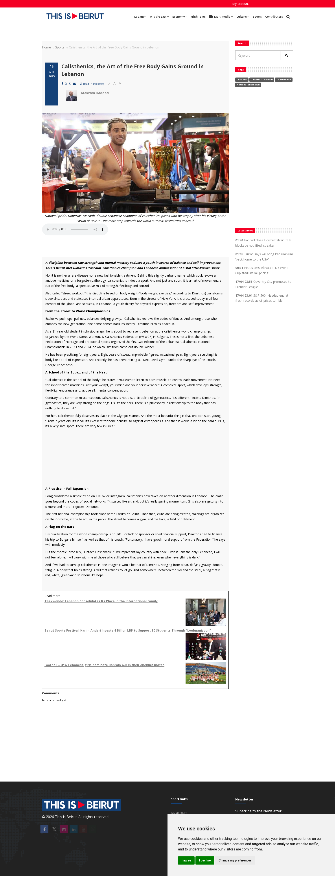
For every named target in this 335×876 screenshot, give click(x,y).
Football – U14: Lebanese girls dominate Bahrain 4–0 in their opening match (104, 665)
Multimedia (221, 17)
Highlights (198, 16)
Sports (257, 16)
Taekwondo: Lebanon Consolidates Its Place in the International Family (101, 601)
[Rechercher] (286, 55)
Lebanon (140, 16)
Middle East (159, 16)
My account (240, 4)
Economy (179, 16)
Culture (242, 16)
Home (46, 47)
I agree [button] (186, 860)
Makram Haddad (95, 93)
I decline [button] (205, 860)
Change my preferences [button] (235, 860)
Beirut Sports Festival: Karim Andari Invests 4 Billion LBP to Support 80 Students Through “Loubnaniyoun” (127, 630)
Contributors (274, 16)
